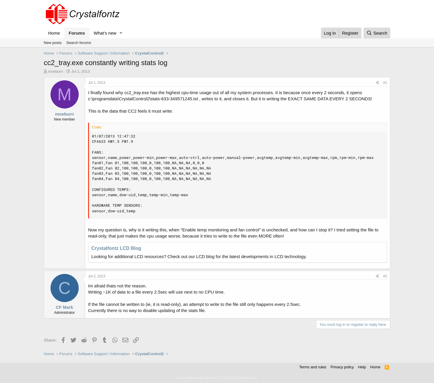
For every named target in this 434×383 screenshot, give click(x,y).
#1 (385, 83)
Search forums (78, 42)
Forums (77, 32)
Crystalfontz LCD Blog (116, 248)
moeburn (55, 71)
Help (362, 367)
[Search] (377, 33)
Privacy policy (342, 367)
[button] (121, 33)
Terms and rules (312, 367)
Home (54, 32)
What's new (105, 32)
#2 (385, 276)
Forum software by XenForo (217, 377)
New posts (53, 42)
